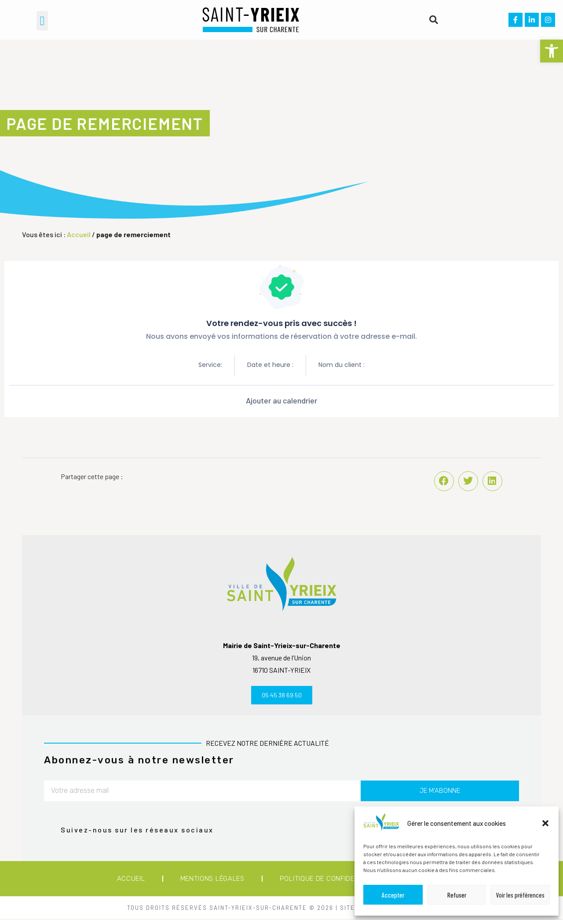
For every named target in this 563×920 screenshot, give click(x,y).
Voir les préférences (520, 895)
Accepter (393, 895)
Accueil (79, 234)
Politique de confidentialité (332, 880)
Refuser (456, 895)
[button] (551, 51)
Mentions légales (212, 880)
